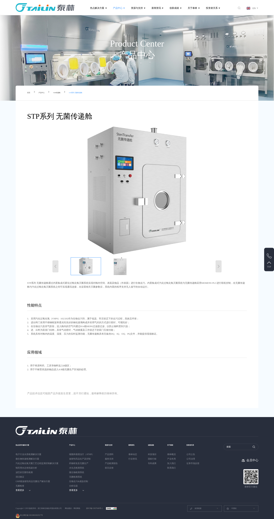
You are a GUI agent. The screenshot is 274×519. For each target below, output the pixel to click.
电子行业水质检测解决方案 (28, 449)
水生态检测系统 (76, 462)
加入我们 (173, 458)
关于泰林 (192, 8)
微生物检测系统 (76, 467)
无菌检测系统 (75, 471)
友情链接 (195, 503)
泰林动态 (132, 449)
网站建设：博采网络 (72, 503)
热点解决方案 (97, 8)
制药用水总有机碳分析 (26, 462)
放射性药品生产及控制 (80, 453)
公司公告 (193, 449)
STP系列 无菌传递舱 (89, 93)
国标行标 (153, 453)
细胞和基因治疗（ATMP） (81, 449)
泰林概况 (173, 449)
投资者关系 (212, 8)
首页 (29, 93)
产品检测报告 (111, 458)
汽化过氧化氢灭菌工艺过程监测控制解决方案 (37, 458)
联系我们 (173, 462)
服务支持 (109, 453)
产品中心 (117, 8)
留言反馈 (109, 462)
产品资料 (109, 449)
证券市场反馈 (195, 458)
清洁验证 (20, 471)
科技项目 (153, 449)
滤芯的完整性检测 (24, 467)
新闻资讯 (156, 8)
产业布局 (173, 453)
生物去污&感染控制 (78, 476)
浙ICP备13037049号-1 (94, 503)
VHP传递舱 (64, 93)
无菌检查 (20, 481)
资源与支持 (137, 8)
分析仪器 (73, 481)
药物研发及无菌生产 (78, 458)
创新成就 (174, 8)
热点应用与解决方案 (26, 439)
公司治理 (193, 453)
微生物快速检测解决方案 (27, 453)
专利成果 (153, 458)
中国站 (231, 503)
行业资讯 (132, 453)
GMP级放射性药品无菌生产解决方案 (33, 476)
